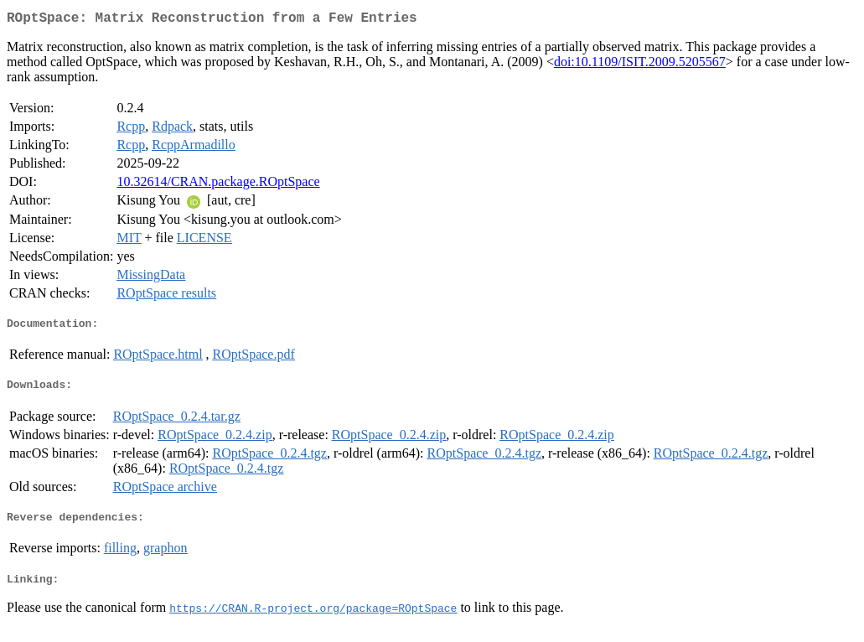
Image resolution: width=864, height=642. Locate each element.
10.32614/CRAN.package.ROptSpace (217, 185)
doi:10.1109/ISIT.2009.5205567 (640, 65)
